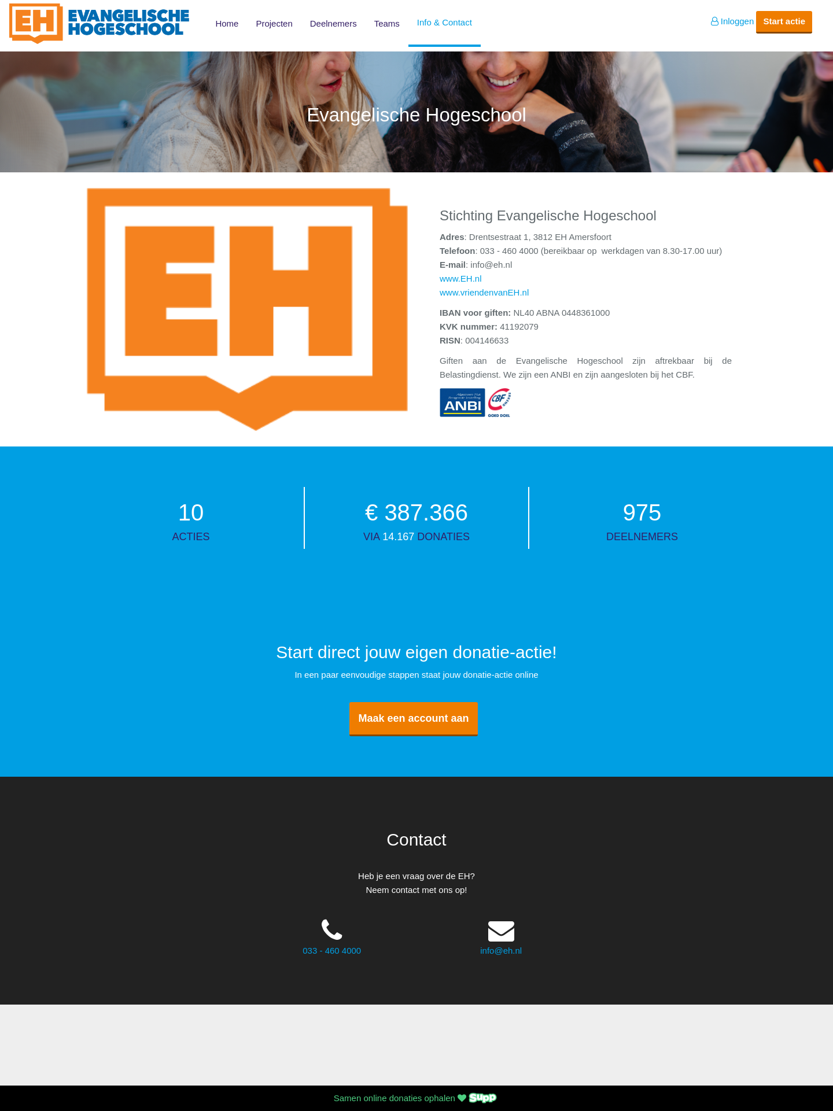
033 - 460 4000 (332, 950)
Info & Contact (444, 22)
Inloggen (732, 21)
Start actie (784, 21)
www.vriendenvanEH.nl (484, 292)
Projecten (274, 23)
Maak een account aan (413, 718)
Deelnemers (333, 23)
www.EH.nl (461, 278)
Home (226, 23)
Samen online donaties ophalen (416, 1098)
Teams (387, 23)
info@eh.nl (501, 950)
